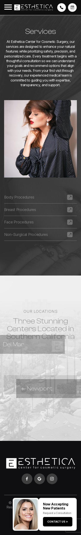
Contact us (57, 521)
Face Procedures (19, 222)
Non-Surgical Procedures (26, 234)
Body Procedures (19, 197)
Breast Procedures (20, 209)
